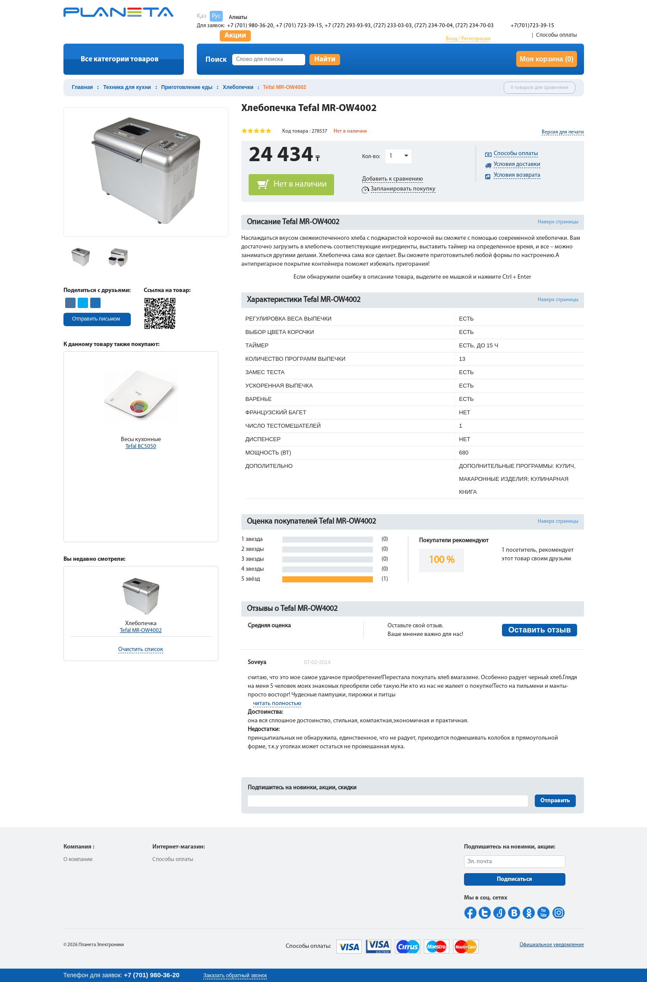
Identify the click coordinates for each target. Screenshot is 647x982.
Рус (216, 16)
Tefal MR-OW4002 (141, 630)
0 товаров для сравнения (539, 87)
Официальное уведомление (552, 944)
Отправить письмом (96, 319)
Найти (324, 59)
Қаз (201, 16)
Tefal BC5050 (141, 446)
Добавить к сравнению (392, 179)
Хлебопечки (238, 87)
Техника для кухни (127, 87)
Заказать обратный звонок (235, 975)
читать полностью (277, 703)
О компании (77, 859)
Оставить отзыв (539, 630)
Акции (235, 35)
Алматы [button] (238, 17)
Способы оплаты (556, 35)
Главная (82, 87)
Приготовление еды (187, 87)
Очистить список (140, 649)
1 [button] (390, 156)
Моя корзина (546, 59)
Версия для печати (563, 132)
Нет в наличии (300, 184)
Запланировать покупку (403, 189)
